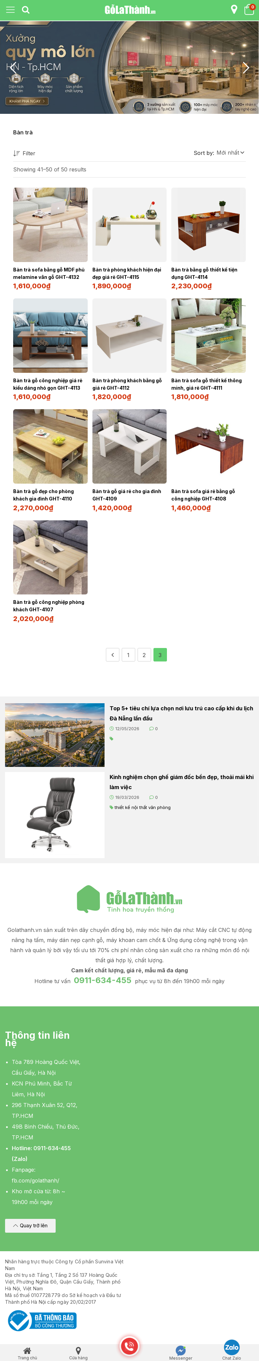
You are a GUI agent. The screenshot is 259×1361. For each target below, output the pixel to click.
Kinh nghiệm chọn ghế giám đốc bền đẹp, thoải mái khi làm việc (182, 779)
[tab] (25, 10)
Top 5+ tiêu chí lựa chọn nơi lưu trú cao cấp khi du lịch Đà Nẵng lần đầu (181, 710)
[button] (230, 153)
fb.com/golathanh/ (35, 1177)
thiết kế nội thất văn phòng (143, 804)
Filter (24, 154)
